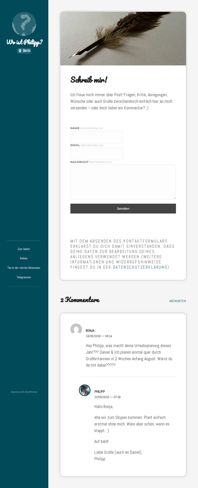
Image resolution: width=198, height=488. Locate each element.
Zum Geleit (23, 249)
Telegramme (24, 277)
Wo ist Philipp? (24, 29)
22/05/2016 (107, 397)
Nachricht (91, 162)
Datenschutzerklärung (140, 267)
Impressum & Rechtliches (24, 392)
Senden (123, 208)
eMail (87, 145)
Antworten (177, 301)
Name (86, 128)
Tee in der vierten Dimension (23, 268)
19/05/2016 (99, 336)
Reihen (23, 258)
